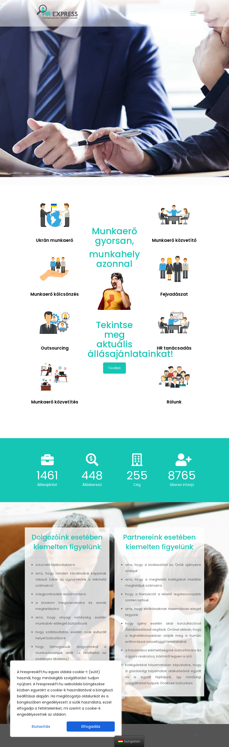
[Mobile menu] (193, 13)
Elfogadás (90, 726)
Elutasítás (41, 726)
